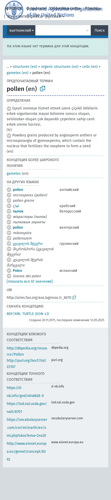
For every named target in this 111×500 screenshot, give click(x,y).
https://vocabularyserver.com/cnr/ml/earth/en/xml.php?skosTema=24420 (27, 428)
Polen (17, 270)
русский (53, 16)
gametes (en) (17, 73)
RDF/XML (14, 314)
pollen (18, 190)
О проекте (36, 8)
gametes (14, 173)
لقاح (16, 206)
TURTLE (28, 314)
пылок (18, 211)
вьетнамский (20, 30)
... (8, 66)
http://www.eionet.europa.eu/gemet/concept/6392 (26, 451)
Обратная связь (65, 8)
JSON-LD (42, 314)
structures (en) (25, 66)
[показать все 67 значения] (30, 281)
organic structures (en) (59, 66)
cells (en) (90, 66)
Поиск (100, 30)
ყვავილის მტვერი (28, 244)
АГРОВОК (13, 8)
